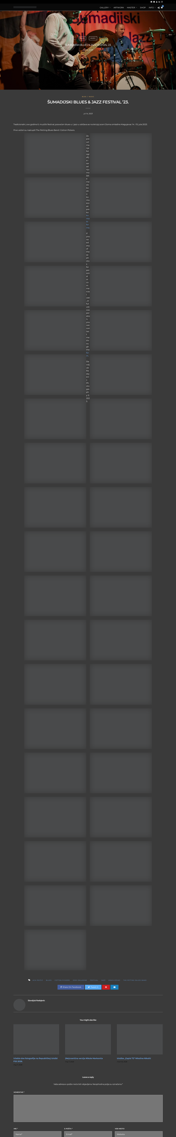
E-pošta (68, 1129)
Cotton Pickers (62, 980)
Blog (82, 38)
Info (151, 7)
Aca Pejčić (38, 980)
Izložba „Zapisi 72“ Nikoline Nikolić (134, 1058)
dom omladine (80, 980)
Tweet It (93, 987)
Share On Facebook (71, 987)
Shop (143, 7)
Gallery (104, 7)
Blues (49, 980)
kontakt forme (87, 221)
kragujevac (114, 980)
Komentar (19, 1092)
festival (94, 980)
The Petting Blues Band (135, 980)
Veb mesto (119, 1129)
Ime (16, 1129)
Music (93, 38)
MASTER (131, 7)
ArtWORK (119, 7)
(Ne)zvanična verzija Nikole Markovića (84, 1058)
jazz (103, 980)
